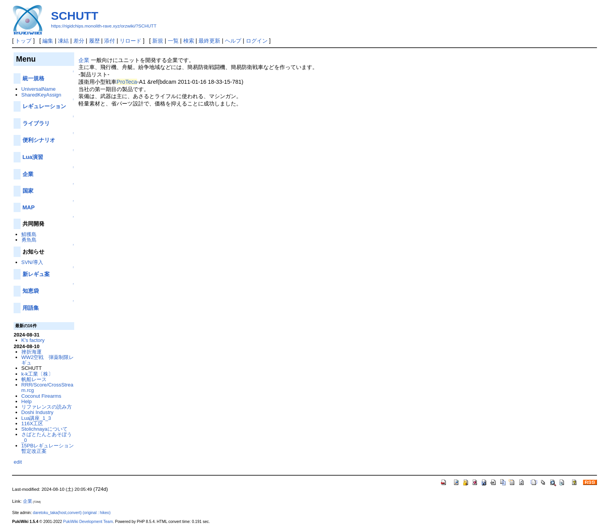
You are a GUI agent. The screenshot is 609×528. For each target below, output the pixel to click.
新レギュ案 (36, 274)
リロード (130, 41)
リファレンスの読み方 (46, 407)
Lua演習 (33, 157)
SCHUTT (74, 15)
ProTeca (127, 82)
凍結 (63, 41)
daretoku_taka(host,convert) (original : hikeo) (72, 513)
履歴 (94, 41)
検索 (188, 41)
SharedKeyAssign (41, 95)
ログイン (257, 41)
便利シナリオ (39, 140)
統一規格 (33, 78)
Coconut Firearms (41, 396)
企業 (83, 60)
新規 (157, 41)
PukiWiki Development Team (88, 521)
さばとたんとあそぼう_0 (46, 437)
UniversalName (38, 89)
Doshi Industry (37, 412)
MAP (29, 207)
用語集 (31, 308)
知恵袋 (31, 291)
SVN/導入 (32, 262)
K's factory (33, 340)
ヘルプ (233, 41)
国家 (28, 191)
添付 (109, 41)
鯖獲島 (29, 234)
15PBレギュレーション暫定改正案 (47, 448)
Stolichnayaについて (44, 429)
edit (18, 462)
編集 (47, 41)
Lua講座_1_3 (36, 418)
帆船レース (34, 379)
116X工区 (32, 423)
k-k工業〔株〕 (37, 374)
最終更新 (209, 41)
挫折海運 (31, 352)
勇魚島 (29, 240)
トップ (23, 41)
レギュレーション (44, 106)
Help (26, 401)
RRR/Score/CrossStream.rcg (47, 387)
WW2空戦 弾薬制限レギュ (47, 360)
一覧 (173, 41)
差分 (78, 41)
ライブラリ (36, 123)
